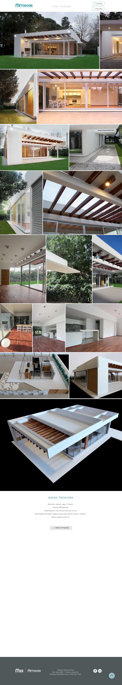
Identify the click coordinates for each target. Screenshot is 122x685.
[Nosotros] (98, 9)
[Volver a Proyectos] (61, 528)
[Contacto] (98, 4)
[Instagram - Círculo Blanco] (100, 671)
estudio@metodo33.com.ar (59, 674)
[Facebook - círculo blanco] (95, 671)
